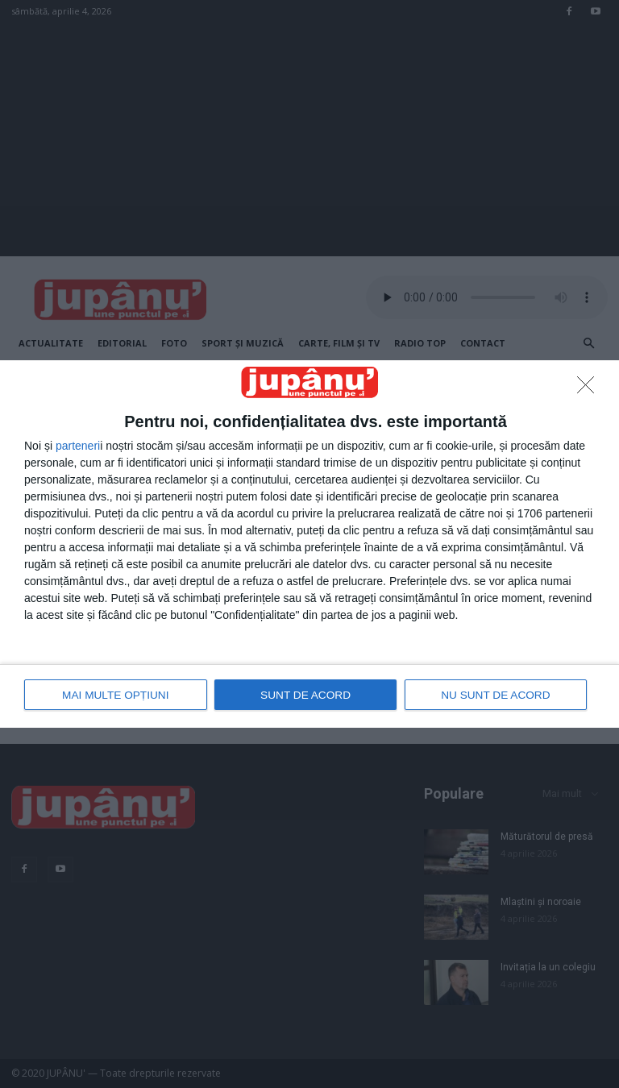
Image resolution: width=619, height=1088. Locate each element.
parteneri (78, 446)
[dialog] (309, 544)
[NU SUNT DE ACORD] (590, 390)
